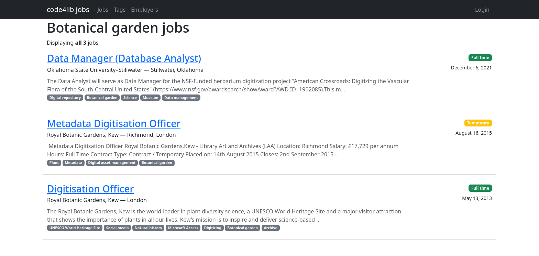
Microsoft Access (183, 227)
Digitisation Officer (90, 188)
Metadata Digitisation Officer (113, 123)
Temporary (478, 123)
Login (482, 9)
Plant (54, 162)
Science (130, 97)
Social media (117, 227)
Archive (270, 227)
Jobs (103, 9)
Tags (119, 9)
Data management (181, 97)
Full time (480, 57)
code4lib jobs (68, 9)
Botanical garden (102, 97)
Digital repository (65, 97)
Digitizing (212, 227)
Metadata (73, 162)
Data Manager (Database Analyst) (124, 58)
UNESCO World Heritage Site (75, 227)
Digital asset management (111, 162)
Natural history (148, 227)
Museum (150, 97)
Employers (144, 9)
